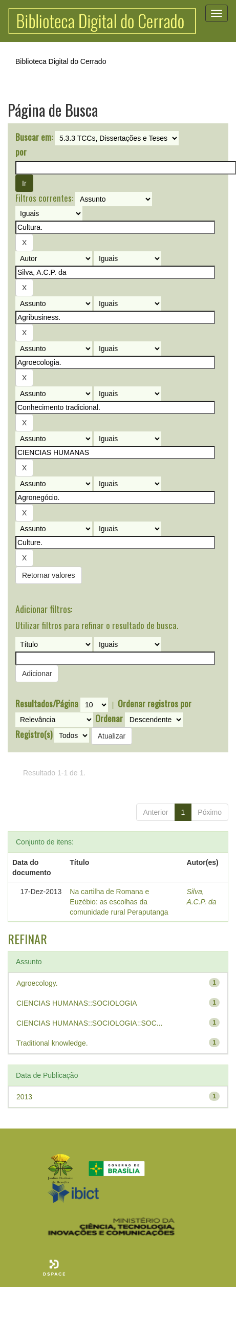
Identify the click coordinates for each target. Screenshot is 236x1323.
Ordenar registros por (154, 704)
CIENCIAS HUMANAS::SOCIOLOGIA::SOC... (89, 1023)
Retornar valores (48, 575)
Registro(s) (33, 734)
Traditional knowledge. (52, 1043)
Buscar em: (34, 137)
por (21, 152)
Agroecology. (37, 983)
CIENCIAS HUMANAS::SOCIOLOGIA (76, 1003)
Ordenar (109, 718)
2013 (24, 1097)
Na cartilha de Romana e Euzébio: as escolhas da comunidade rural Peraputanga (119, 901)
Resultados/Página (46, 704)
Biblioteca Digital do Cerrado (60, 61)
